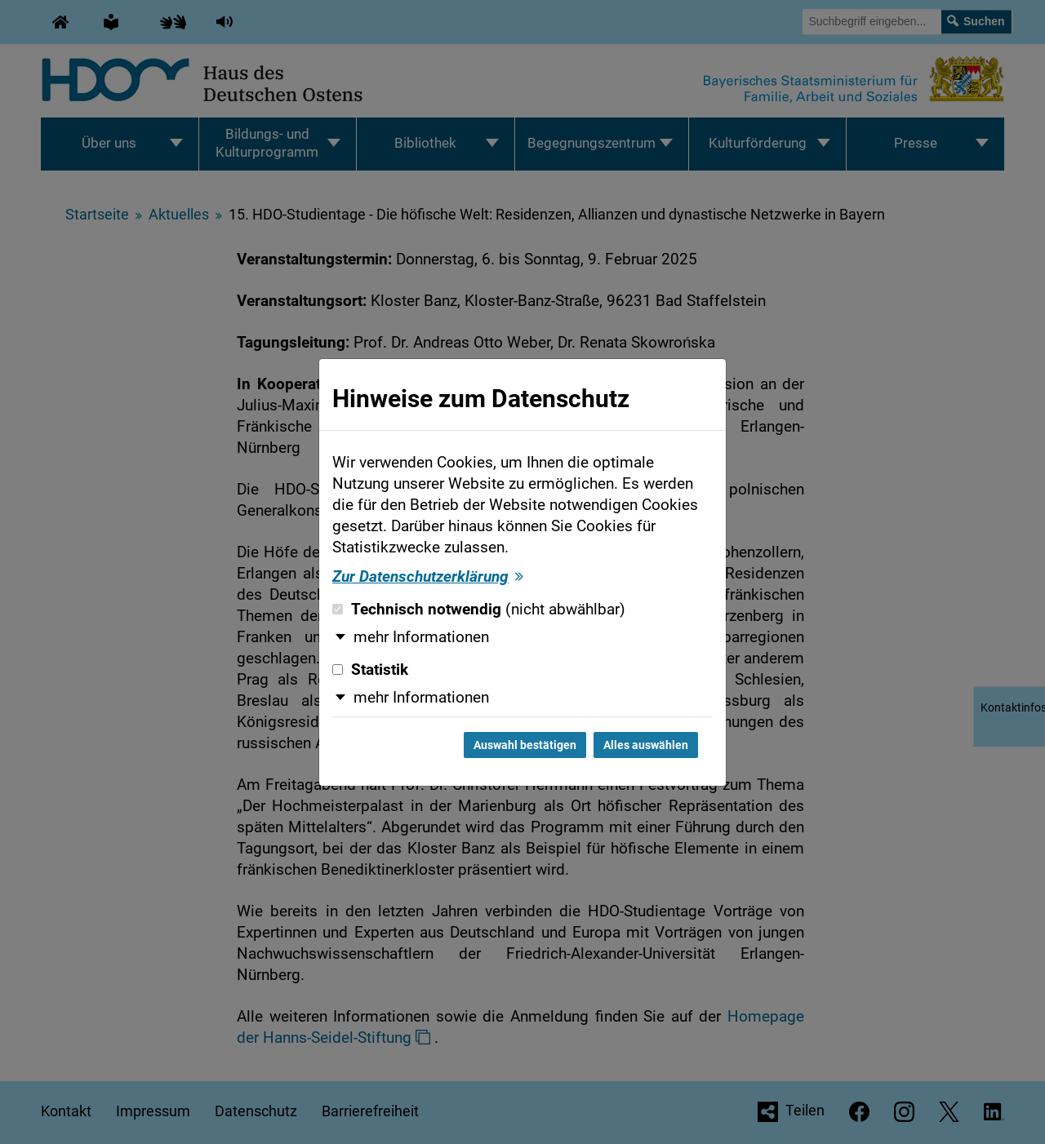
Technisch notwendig (478, 610)
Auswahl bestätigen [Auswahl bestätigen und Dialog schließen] (525, 745)
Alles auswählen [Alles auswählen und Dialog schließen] (645, 745)
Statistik (370, 670)
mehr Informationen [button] (421, 637)
